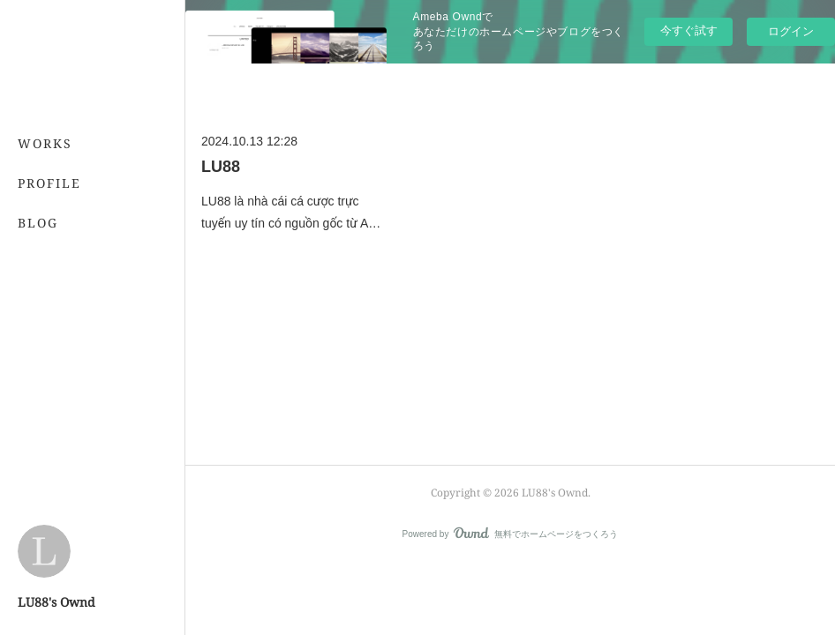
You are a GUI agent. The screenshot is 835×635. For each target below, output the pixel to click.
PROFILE (49, 183)
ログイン (791, 31)
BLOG (38, 222)
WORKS (45, 143)
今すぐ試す (689, 30)
